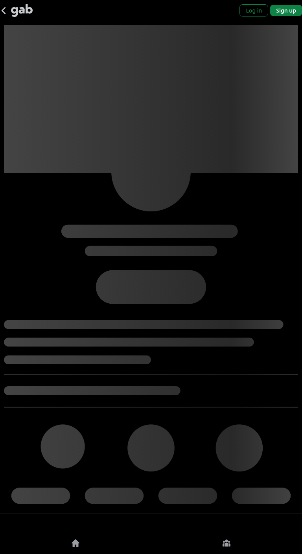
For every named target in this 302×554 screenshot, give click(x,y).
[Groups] (226, 542)
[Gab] (22, 10)
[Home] (75, 542)
